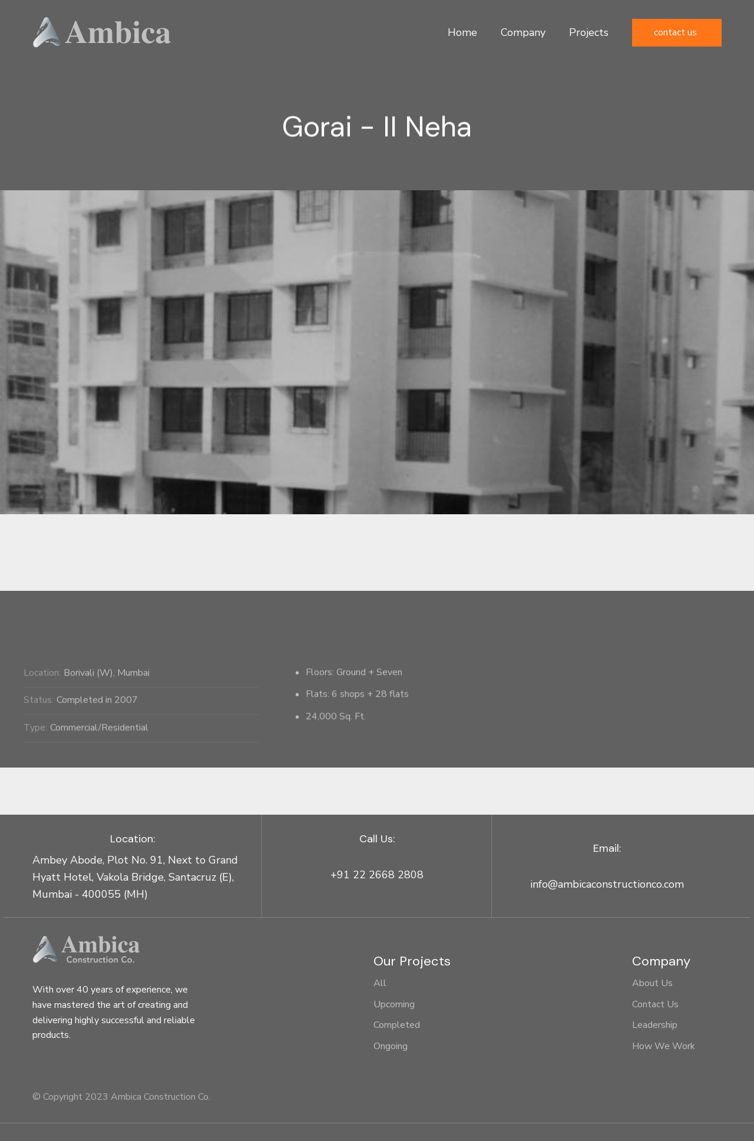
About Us (652, 983)
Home (462, 32)
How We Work (663, 1046)
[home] (101, 32)
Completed (396, 1024)
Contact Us (675, 32)
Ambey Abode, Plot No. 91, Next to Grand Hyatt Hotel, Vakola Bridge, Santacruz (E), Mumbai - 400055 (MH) (135, 877)
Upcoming (394, 1004)
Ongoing (390, 1046)
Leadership (654, 1024)
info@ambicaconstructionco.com (607, 884)
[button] (523, 33)
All (379, 983)
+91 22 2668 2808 (377, 875)
